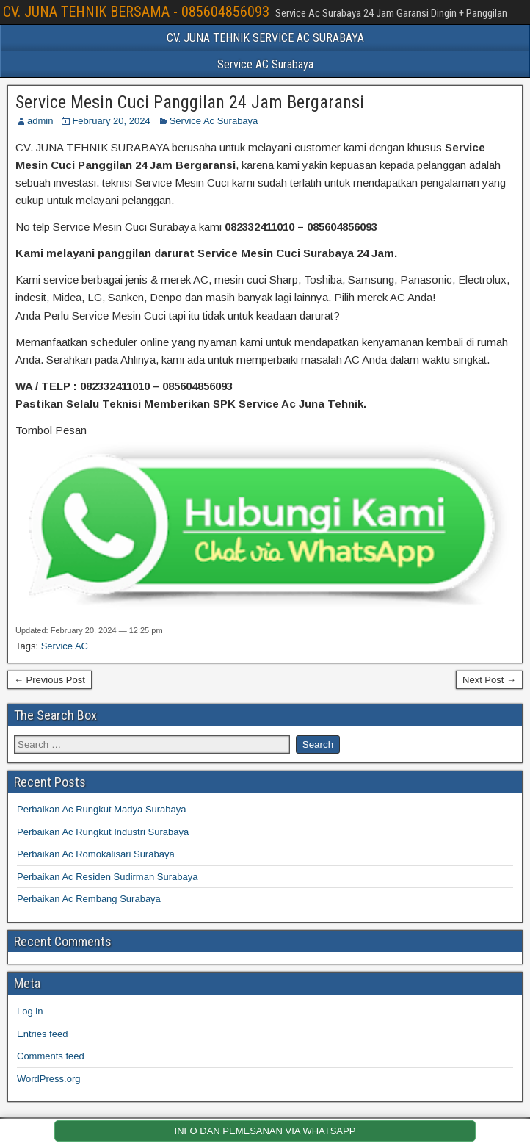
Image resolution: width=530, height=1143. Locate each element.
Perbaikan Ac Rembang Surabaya (89, 898)
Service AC (64, 646)
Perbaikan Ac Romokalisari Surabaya (96, 853)
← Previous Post (49, 679)
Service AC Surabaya (265, 64)
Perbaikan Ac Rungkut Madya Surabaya (101, 809)
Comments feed (50, 1055)
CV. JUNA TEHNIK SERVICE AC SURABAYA (265, 38)
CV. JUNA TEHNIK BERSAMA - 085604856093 (136, 12)
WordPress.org (48, 1078)
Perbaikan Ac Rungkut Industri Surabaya (103, 831)
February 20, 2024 (111, 120)
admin (40, 120)
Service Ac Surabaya (214, 120)
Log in (30, 1011)
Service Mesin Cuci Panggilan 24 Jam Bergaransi (189, 102)
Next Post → (489, 679)
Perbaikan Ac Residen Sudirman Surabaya (107, 876)
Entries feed (42, 1033)
